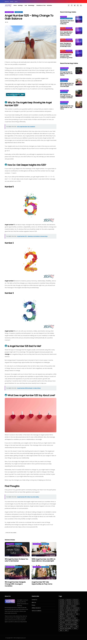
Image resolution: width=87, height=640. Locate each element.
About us (34, 602)
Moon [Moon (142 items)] (67, 616)
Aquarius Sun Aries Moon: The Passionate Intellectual (67, 22)
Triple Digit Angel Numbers (11, 532)
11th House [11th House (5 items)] (69, 604)
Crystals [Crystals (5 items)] (62, 610)
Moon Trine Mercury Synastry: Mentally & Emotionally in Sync (65, 45)
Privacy (11, 1)
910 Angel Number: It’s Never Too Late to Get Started (16, 560)
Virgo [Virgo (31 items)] (66, 630)
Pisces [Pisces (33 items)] (74, 618)
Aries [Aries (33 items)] (67, 606)
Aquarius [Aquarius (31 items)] (62, 606)
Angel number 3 (9, 331)
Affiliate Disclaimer (36, 608)
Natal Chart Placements (66, 18)
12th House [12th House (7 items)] (76, 604)
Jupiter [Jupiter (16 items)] (66, 612)
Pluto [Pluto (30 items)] (61, 620)
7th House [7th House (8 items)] (69, 602)
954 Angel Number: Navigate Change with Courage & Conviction (15, 584)
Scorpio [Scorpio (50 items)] (75, 622)
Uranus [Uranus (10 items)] (75, 628)
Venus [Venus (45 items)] (61, 630)
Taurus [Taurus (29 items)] (71, 626)
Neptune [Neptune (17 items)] (72, 616)
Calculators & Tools (40, 5)
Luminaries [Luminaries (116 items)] (62, 614)
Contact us (34, 599)
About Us (7, 1)
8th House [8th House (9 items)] (76, 602)
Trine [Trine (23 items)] (76, 626)
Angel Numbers (9, 12)
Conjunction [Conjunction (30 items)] (76, 608)
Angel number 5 (9, 224)
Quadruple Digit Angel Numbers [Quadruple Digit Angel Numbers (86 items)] (71, 620)
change (7, 354)
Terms (16, 1)
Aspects (63, 28)
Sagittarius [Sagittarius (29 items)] (62, 622)
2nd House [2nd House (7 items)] (68, 599)
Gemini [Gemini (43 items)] (61, 612)
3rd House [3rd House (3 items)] (75, 599)
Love (26, 5)
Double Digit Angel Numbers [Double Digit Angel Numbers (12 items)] (72, 610)
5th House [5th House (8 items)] (62, 602)
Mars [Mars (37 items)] (77, 614)
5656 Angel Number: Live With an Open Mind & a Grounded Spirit (43, 560)
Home (15, 5)
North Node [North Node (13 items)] (62, 618)
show (22, 94)
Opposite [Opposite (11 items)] (69, 618)
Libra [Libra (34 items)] (75, 612)
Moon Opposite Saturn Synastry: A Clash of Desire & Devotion (66, 33)
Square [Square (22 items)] (61, 626)
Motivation (49, 5)
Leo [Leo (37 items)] (71, 612)
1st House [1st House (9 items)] (62, 599)
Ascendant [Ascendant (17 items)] (73, 606)
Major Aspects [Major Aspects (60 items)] (70, 614)
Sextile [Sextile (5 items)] (61, 624)
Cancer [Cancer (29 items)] (61, 608)
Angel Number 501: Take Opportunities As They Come (42, 583)
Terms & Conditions (36, 610)
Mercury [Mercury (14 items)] (62, 616)
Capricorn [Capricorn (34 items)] (68, 608)
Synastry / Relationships (66, 29)
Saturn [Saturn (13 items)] (69, 622)
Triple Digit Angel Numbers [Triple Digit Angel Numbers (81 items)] (65, 628)
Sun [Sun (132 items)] (66, 626)
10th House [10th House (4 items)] (62, 604)
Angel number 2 (9, 281)
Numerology (31, 5)
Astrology (20, 5)
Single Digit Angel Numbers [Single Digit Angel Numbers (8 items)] (71, 624)
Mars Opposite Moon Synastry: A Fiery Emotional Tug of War (66, 56)
